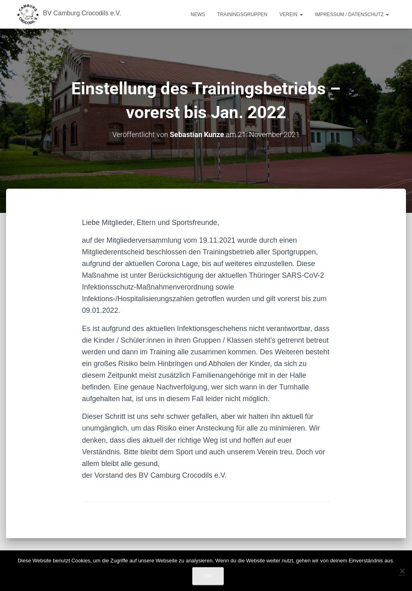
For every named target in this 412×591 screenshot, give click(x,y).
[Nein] (402, 571)
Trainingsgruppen (242, 14)
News (198, 14)
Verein (291, 14)
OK (208, 576)
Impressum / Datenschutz (352, 14)
